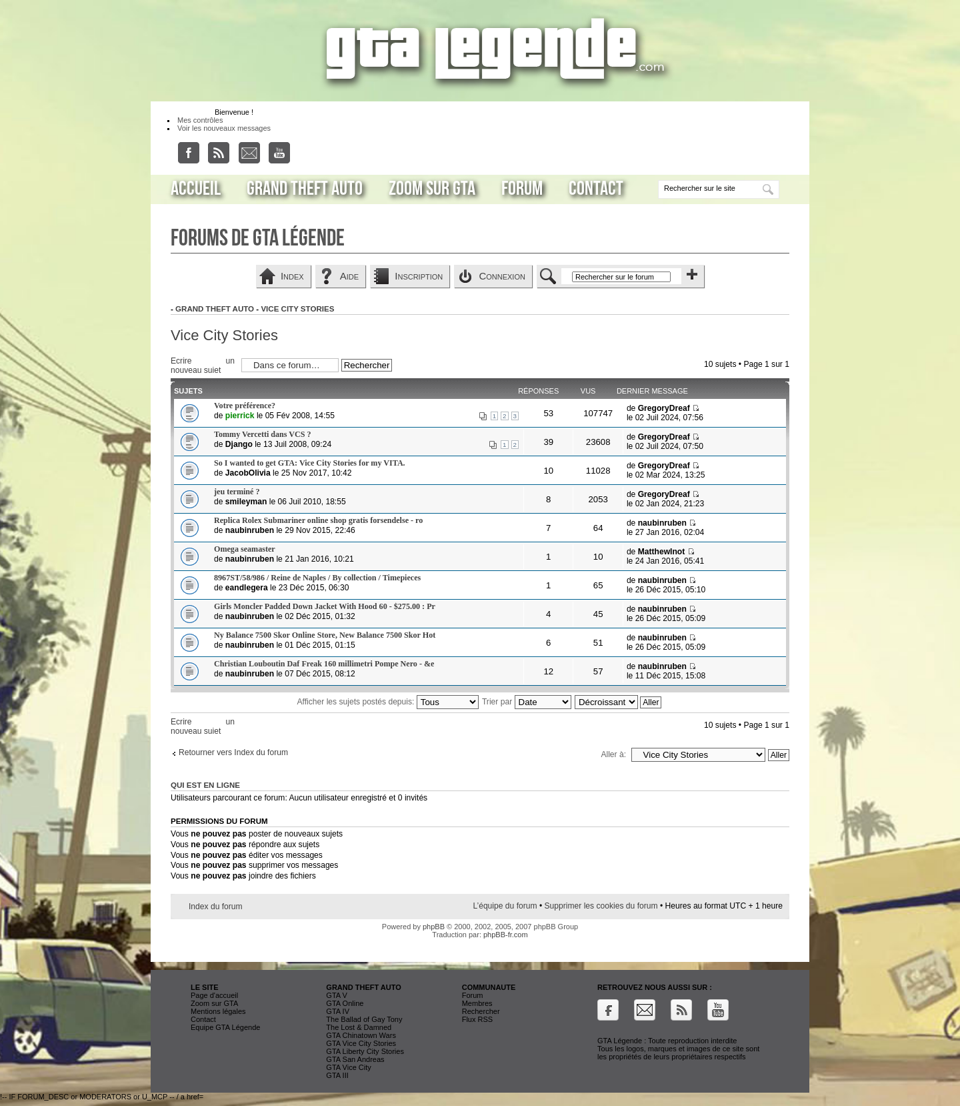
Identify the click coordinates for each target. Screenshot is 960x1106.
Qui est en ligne (205, 785)
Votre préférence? (244, 405)
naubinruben (249, 530)
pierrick (240, 415)
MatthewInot (661, 551)
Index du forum (216, 906)
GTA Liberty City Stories (365, 1051)
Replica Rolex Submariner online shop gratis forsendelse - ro (318, 520)
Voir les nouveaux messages (224, 128)
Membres (477, 1003)
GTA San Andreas (355, 1059)
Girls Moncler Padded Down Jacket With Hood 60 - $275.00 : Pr (324, 606)
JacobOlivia (248, 473)
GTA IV (337, 1011)
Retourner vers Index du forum (233, 752)
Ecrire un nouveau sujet (203, 364)
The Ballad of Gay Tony (364, 1019)
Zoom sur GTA (432, 189)
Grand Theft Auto (305, 189)
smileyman (246, 501)
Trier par (526, 701)
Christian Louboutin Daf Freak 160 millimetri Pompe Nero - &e (324, 663)
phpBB (434, 927)
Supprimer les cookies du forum (601, 906)
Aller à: (613, 754)
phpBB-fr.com (505, 935)
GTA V (336, 995)
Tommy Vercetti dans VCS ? (262, 434)
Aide (349, 276)
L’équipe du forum (505, 906)
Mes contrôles (200, 120)
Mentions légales (218, 1011)
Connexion (502, 276)
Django (239, 444)
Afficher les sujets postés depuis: (388, 701)
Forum (522, 189)
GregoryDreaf (664, 408)
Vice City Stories (297, 309)
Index (292, 276)
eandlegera (246, 587)
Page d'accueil (214, 995)
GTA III (337, 1075)
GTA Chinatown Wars (361, 1035)
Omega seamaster (244, 549)
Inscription (419, 276)
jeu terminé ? (237, 491)
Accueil (196, 189)
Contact (596, 189)
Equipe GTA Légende (225, 1027)
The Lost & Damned (358, 1027)
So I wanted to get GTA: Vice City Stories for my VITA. (309, 463)
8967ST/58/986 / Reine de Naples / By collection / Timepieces (317, 577)
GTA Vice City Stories (361, 1043)
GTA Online (344, 1003)
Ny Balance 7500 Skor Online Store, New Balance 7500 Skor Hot (324, 635)
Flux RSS (477, 1019)
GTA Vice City (348, 1067)
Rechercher (481, 1011)
